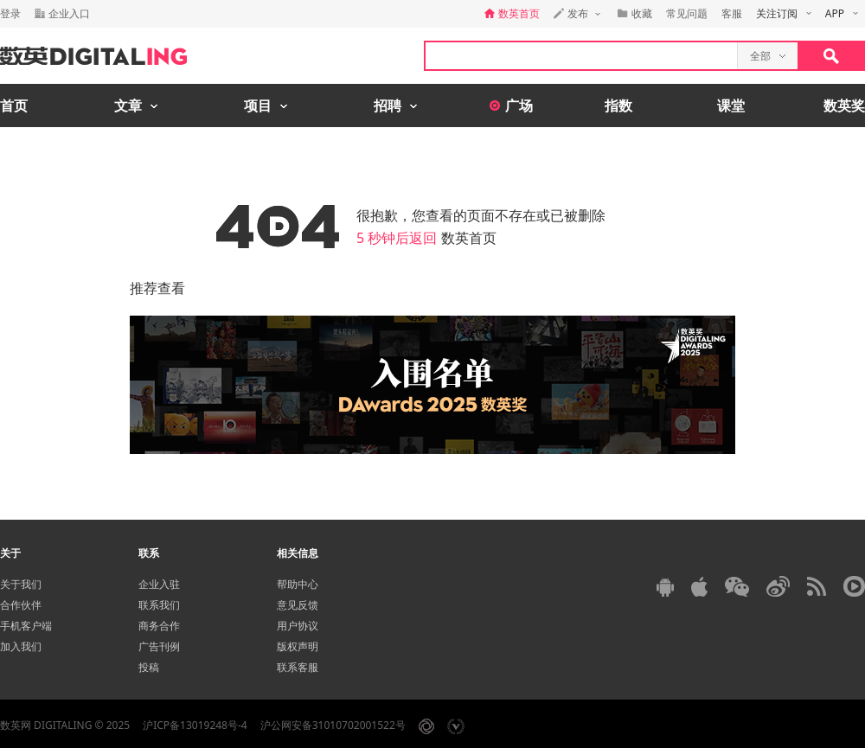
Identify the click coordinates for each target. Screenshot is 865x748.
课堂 (731, 105)
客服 (731, 13)
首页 (14, 105)
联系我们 (159, 605)
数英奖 (844, 105)
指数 (618, 105)
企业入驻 (159, 584)
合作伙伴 (21, 605)
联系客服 (297, 667)
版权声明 (297, 646)
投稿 (148, 667)
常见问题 (687, 13)
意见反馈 (297, 605)
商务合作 (159, 625)
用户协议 (297, 625)
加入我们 (21, 646)
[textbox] (581, 55)
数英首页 (469, 237)
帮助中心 (297, 584)
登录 (10, 13)
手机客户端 (26, 625)
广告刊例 (159, 646)
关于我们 (21, 584)
